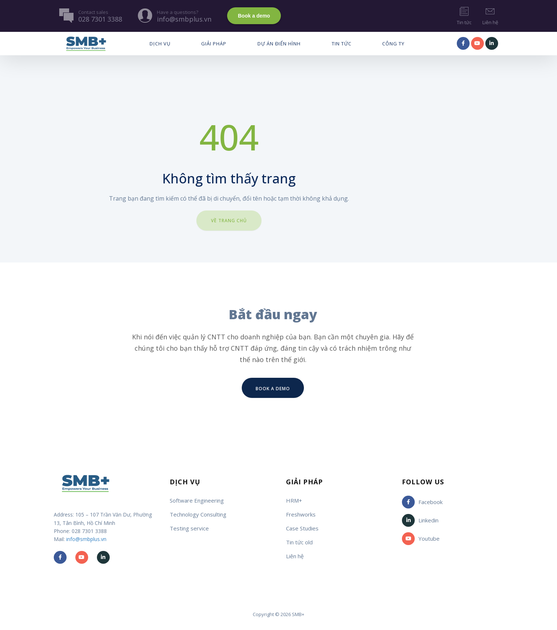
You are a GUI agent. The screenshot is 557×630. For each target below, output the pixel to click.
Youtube (421, 538)
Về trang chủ (229, 220)
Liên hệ (490, 15)
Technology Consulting (198, 514)
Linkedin (420, 520)
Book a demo (254, 16)
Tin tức (464, 15)
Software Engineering (197, 500)
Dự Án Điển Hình (279, 43)
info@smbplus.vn (86, 539)
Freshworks (301, 514)
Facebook (422, 502)
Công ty (393, 43)
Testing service (189, 528)
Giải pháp (213, 43)
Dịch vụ (160, 43)
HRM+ (294, 500)
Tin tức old (299, 542)
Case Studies (302, 528)
